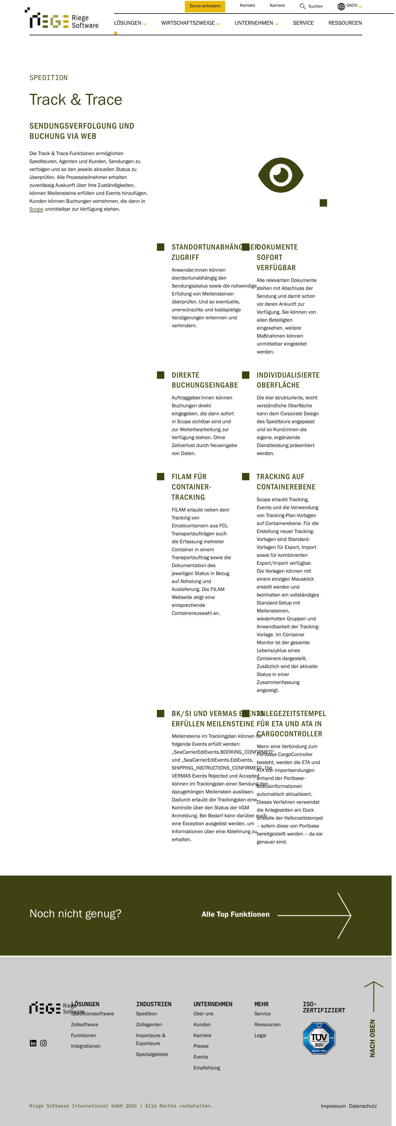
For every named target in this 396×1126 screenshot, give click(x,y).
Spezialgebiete (152, 1055)
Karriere (277, 6)
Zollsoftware (84, 1025)
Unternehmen (254, 24)
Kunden (202, 1025)
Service (303, 24)
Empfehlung (206, 1068)
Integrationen (86, 1046)
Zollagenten (149, 1025)
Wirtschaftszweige (188, 24)
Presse (200, 1046)
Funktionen (83, 1036)
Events (200, 1057)
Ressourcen (345, 24)
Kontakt (247, 6)
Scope (36, 209)
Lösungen (127, 24)
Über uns (203, 1014)
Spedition (146, 1014)
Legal (260, 1036)
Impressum (333, 1107)
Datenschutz (363, 1107)
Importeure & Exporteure (150, 1040)
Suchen (316, 7)
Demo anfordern (205, 7)
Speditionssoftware (92, 1014)
